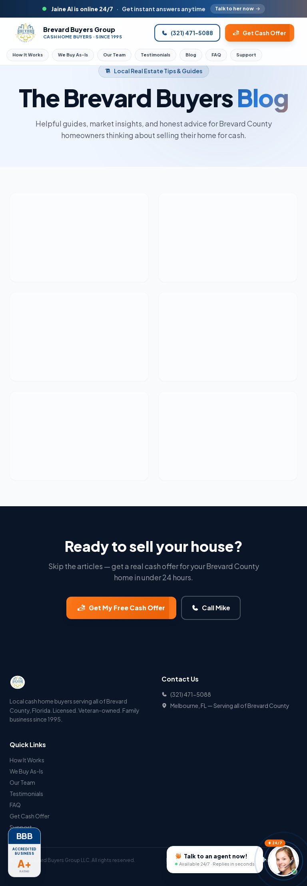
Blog (190, 54)
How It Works (27, 54)
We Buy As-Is (73, 54)
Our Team (114, 54)
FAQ (216, 54)
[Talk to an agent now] (215, 859)
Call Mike (210, 607)
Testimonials (155, 54)
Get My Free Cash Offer (121, 607)
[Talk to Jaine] (283, 861)
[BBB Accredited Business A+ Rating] (24, 858)
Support (246, 54)
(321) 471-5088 (187, 32)
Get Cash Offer (259, 32)
